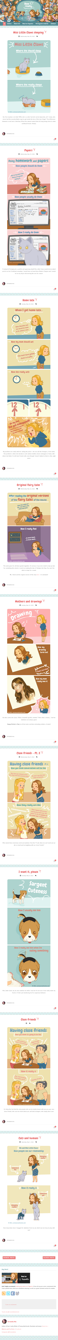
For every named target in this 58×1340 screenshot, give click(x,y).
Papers (28, 150)
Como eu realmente (11, 1304)
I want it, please (29, 872)
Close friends (29, 1019)
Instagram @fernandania (9, 1332)
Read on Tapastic (28, 24)
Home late (29, 300)
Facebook (18, 1329)
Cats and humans (29, 1138)
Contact (53, 24)
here (38, 574)
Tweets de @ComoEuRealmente (10, 1312)
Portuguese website (42, 24)
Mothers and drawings (29, 601)
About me (17, 24)
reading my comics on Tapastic (24, 1286)
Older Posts (49, 1257)
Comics (9, 24)
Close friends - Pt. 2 (29, 753)
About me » (45, 1326)
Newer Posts (9, 1257)
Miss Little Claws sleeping (28, 32)
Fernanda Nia (10, 133)
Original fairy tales (29, 485)
